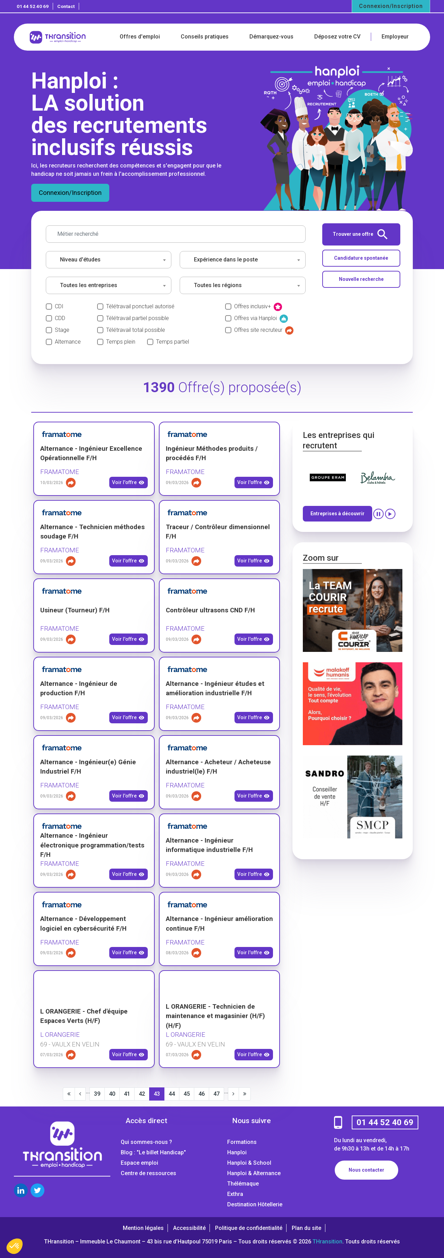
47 (216, 1094)
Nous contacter (366, 1170)
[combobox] (108, 259)
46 (201, 1094)
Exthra (235, 1194)
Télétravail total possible (135, 330)
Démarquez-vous (271, 36)
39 (97, 1094)
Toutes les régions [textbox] (218, 285)
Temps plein (120, 341)
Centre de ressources (148, 1173)
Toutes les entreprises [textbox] (88, 285)
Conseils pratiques (205, 36)
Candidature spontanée (361, 258)
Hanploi (237, 1152)
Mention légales (143, 1228)
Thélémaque (243, 1183)
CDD (60, 318)
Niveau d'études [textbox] (80, 259)
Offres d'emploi (140, 36)
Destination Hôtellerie (254, 1204)
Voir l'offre (128, 483)
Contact (66, 6)
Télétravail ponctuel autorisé (140, 306)
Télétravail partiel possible (137, 318)
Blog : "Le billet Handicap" (153, 1152)
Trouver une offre (360, 234)
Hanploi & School (249, 1163)
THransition (327, 1241)
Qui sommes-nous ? (146, 1142)
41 (127, 1094)
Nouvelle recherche (361, 279)
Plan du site (306, 1228)
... (88, 1091)
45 (186, 1094)
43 (157, 1094)
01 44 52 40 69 (33, 6)
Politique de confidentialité (248, 1228)
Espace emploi (139, 1163)
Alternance (68, 341)
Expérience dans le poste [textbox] (226, 259)
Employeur (395, 36)
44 (172, 1094)
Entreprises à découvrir (337, 513)
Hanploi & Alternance (254, 1173)
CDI (59, 306)
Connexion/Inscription (391, 6)
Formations (242, 1142)
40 (112, 1094)
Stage (62, 330)
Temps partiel (172, 341)
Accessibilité (189, 1228)
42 (142, 1094)
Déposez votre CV (337, 36)
